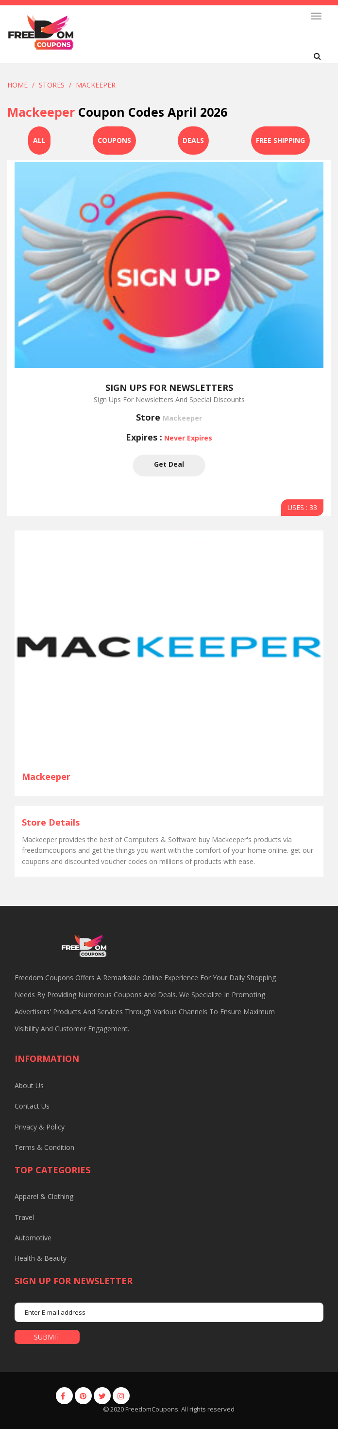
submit (47, 1336)
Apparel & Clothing (44, 1196)
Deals (193, 140)
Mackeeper (96, 84)
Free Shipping (280, 140)
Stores (52, 84)
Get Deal (169, 465)
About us (29, 1085)
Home (17, 84)
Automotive (33, 1237)
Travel (24, 1217)
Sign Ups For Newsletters (169, 387)
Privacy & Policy (40, 1126)
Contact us (32, 1106)
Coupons (114, 140)
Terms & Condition (44, 1147)
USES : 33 (302, 507)
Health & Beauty (41, 1258)
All (39, 140)
